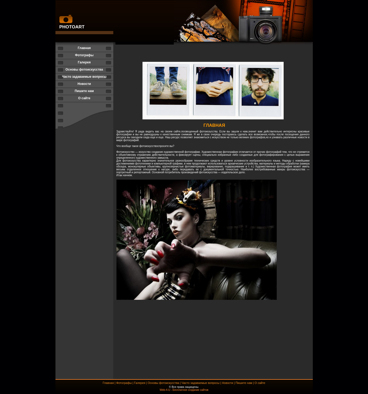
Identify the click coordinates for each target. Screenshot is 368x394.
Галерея (84, 62)
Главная (84, 48)
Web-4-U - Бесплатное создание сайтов (184, 389)
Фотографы (84, 55)
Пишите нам (84, 91)
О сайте (84, 98)
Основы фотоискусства (84, 69)
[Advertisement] (213, 364)
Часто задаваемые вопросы (84, 77)
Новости (84, 84)
